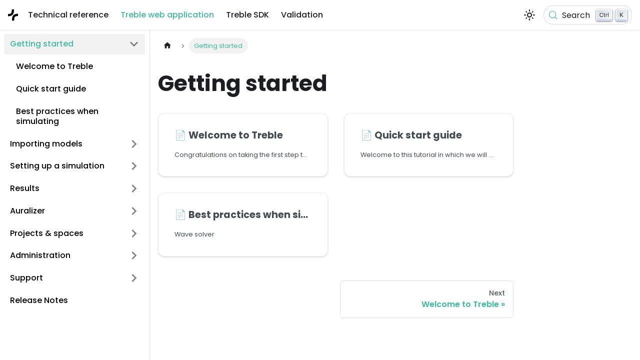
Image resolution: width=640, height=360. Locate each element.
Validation (302, 14)
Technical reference (68, 14)
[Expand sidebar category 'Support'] (134, 278)
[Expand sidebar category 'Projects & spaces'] (134, 233)
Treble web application (167, 14)
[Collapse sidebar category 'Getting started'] (134, 44)
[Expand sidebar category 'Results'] (134, 188)
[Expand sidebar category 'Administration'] (134, 256)
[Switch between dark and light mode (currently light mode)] (530, 15)
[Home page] (167, 46)
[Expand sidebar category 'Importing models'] (134, 144)
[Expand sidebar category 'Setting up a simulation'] (134, 166)
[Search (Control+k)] (588, 15)
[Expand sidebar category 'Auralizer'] (134, 210)
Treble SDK (247, 14)
